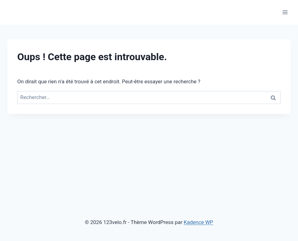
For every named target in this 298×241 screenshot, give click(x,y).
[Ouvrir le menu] (285, 12)
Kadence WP (198, 222)
